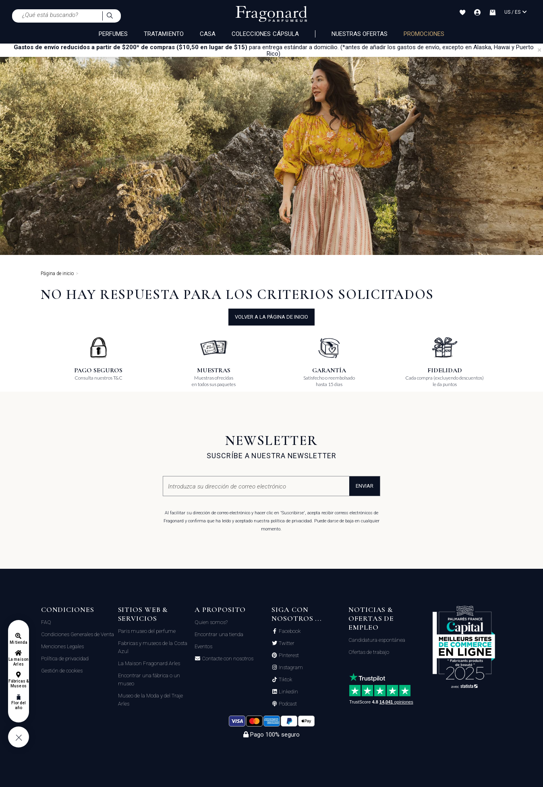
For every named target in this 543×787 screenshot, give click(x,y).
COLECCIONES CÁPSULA (265, 34)
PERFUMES (113, 34)
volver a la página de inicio (271, 317)
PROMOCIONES (424, 34)
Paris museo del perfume (147, 631)
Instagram (290, 668)
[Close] (539, 50)
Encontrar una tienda (219, 634)
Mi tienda (18, 642)
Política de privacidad (65, 658)
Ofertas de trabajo (368, 652)
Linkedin (288, 692)
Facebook (289, 631)
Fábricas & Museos (18, 683)
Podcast (287, 704)
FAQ (46, 622)
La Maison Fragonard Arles (149, 663)
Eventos (203, 646)
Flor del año (18, 705)
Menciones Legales (62, 646)
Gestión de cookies (62, 671)
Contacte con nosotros (227, 659)
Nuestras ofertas (360, 34)
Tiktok (285, 680)
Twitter (286, 643)
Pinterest (288, 655)
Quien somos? (211, 622)
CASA (208, 34)
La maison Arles (18, 661)
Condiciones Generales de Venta (77, 634)
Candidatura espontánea (376, 640)
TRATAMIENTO (164, 34)
